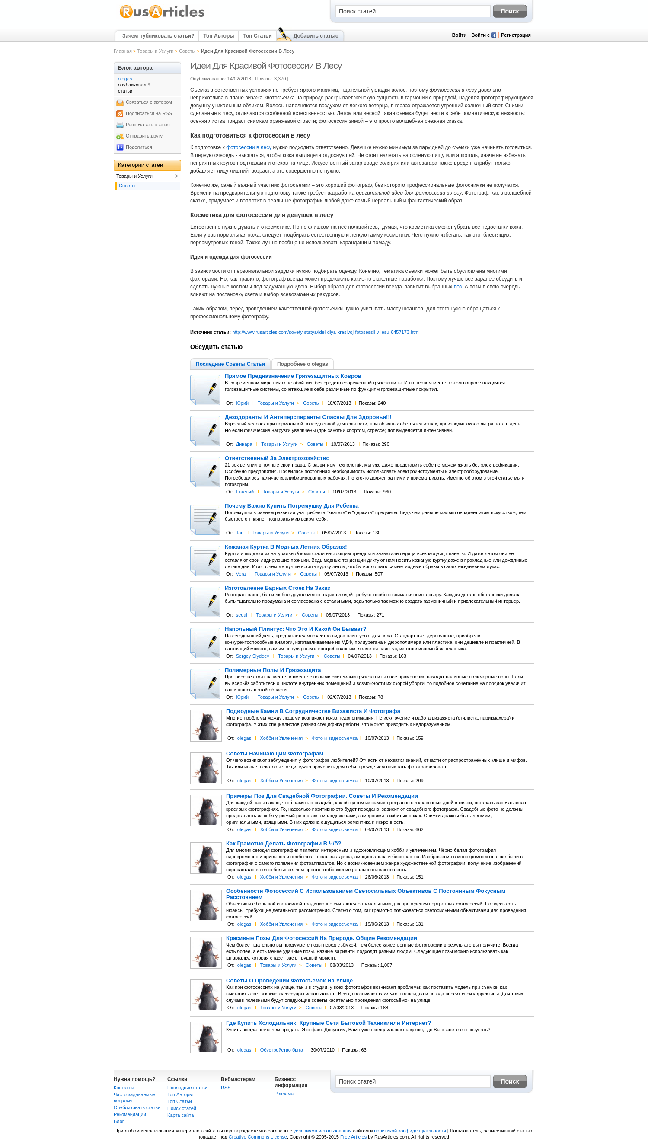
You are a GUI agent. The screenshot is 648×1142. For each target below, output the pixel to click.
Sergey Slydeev (252, 656)
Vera (241, 573)
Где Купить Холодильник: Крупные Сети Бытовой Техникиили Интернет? (328, 1023)
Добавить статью (316, 36)
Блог (119, 1121)
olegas (244, 738)
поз (458, 287)
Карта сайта (180, 1115)
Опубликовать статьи (137, 1107)
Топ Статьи (257, 36)
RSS (226, 1087)
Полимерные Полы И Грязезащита (273, 670)
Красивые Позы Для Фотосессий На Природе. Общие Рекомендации (321, 938)
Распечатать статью (148, 124)
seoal (241, 614)
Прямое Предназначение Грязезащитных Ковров (293, 376)
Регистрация (516, 35)
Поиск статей (181, 1108)
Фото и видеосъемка (335, 738)
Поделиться (139, 147)
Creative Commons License (258, 1136)
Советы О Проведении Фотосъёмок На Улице (289, 981)
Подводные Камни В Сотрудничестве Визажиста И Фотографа (313, 711)
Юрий (242, 403)
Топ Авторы (218, 36)
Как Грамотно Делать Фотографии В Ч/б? (284, 844)
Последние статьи (187, 1087)
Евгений (245, 491)
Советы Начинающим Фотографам (274, 754)
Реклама (284, 1093)
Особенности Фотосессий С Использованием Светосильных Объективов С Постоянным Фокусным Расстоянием (365, 894)
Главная (123, 51)
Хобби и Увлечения (281, 738)
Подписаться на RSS (149, 113)
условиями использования (323, 1130)
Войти (459, 35)
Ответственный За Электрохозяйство (277, 458)
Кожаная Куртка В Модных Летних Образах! (286, 547)
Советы (187, 51)
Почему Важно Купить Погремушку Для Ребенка (292, 506)
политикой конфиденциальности (410, 1130)
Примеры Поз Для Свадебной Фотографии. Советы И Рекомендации (322, 796)
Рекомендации (130, 1114)
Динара (244, 444)
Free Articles (353, 1136)
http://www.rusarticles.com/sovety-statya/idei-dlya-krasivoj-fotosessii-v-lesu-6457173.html (325, 332)
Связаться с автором (149, 102)
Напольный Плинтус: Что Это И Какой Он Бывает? (296, 629)
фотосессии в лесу (248, 147)
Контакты (124, 1087)
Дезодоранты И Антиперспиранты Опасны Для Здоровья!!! (308, 417)
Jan (240, 532)
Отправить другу (144, 135)
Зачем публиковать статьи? (158, 36)
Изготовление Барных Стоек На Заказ (277, 588)
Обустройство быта (281, 1049)
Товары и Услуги (155, 51)
